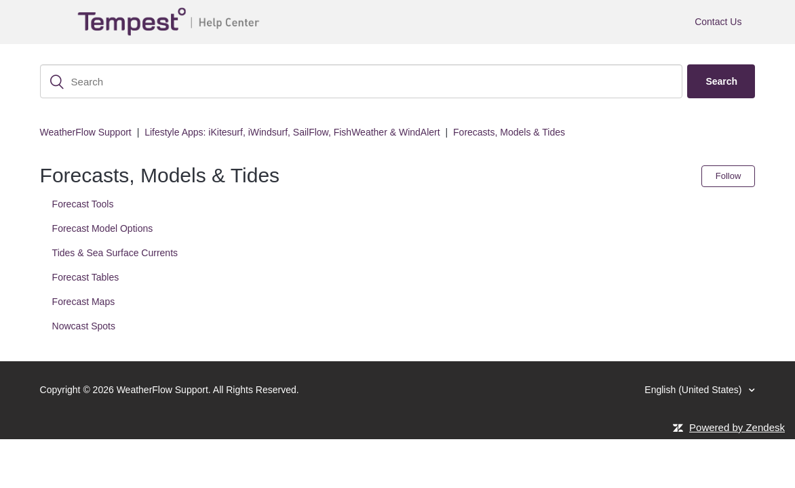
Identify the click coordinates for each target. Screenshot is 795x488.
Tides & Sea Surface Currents (115, 252)
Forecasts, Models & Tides (509, 132)
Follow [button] (728, 176)
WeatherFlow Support (86, 132)
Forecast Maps (83, 301)
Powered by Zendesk (737, 427)
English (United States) (694, 389)
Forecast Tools (83, 204)
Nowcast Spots (83, 326)
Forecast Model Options (102, 228)
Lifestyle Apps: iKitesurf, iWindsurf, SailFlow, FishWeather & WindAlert (292, 132)
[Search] (361, 81)
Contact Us (718, 21)
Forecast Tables (85, 277)
